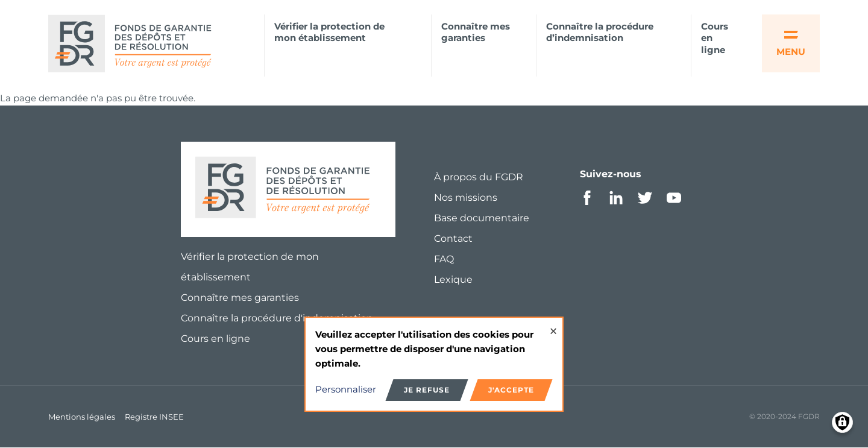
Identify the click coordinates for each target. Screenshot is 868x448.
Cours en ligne (714, 38)
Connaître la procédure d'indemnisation (277, 318)
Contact (453, 238)
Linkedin (616, 198)
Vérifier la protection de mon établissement (329, 32)
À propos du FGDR (478, 177)
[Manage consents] (842, 422)
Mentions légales (81, 416)
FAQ (444, 259)
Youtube (674, 198)
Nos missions (465, 197)
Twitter (645, 198)
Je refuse (427, 389)
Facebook (587, 198)
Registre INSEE (154, 416)
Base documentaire (481, 218)
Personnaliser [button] (345, 389)
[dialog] (434, 364)
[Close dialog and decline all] (553, 325)
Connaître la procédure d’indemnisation (599, 32)
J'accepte (511, 389)
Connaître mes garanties (475, 32)
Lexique (453, 279)
